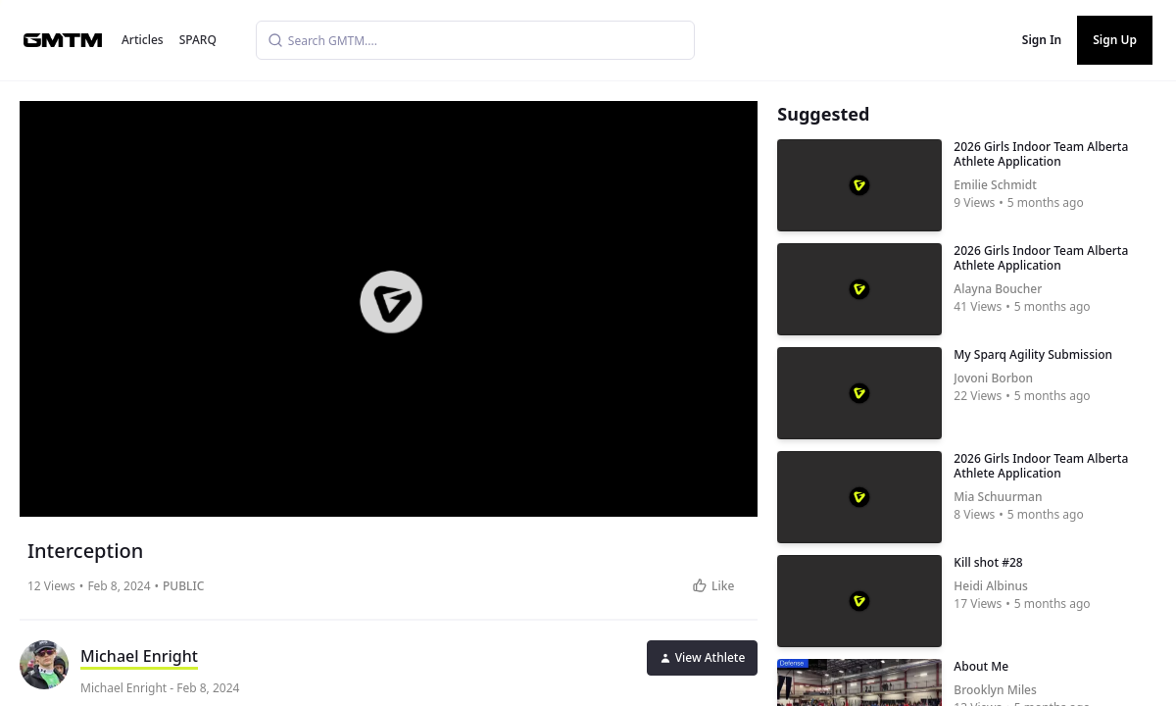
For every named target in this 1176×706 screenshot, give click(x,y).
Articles (143, 39)
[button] (391, 302)
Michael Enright (139, 656)
